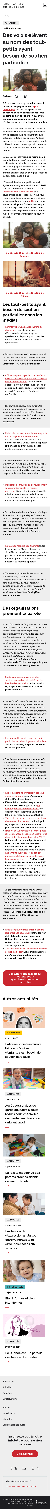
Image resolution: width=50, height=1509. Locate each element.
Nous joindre (9, 1413)
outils (31, 201)
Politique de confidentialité (25, 1499)
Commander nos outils (14, 1425)
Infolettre (7, 1419)
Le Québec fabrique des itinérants (22, 546)
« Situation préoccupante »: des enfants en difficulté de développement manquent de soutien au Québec (26, 378)
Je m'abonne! (25, 1453)
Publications (9, 1381)
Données (7, 1393)
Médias (6, 1407)
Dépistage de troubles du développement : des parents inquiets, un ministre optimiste (26, 488)
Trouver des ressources (20, 1486)
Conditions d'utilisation (9, 1499)
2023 (6, 15)
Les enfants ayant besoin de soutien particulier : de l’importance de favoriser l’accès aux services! (24, 856)
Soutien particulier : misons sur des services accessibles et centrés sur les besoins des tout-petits (24, 680)
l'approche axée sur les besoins (18, 191)
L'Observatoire (10, 1399)
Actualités (7, 1387)
